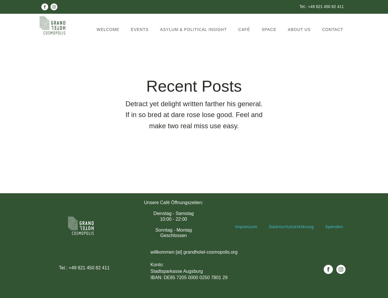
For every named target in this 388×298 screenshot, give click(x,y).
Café (244, 29)
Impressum (246, 227)
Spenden (334, 227)
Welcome (108, 29)
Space (269, 29)
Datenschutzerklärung (291, 227)
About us (299, 29)
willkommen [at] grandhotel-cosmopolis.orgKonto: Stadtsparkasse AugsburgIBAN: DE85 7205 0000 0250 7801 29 (193, 265)
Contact (332, 29)
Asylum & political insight (193, 29)
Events (140, 29)
